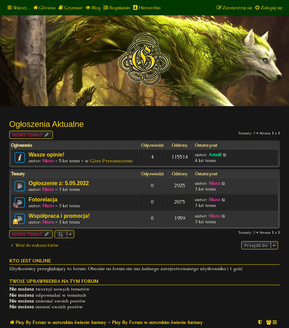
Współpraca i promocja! (59, 216)
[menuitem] (44, 8)
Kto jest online (30, 261)
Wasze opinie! (46, 155)
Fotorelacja (43, 199)
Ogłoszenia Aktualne (46, 124)
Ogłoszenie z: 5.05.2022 (59, 183)
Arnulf (215, 155)
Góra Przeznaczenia (111, 161)
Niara (48, 161)
